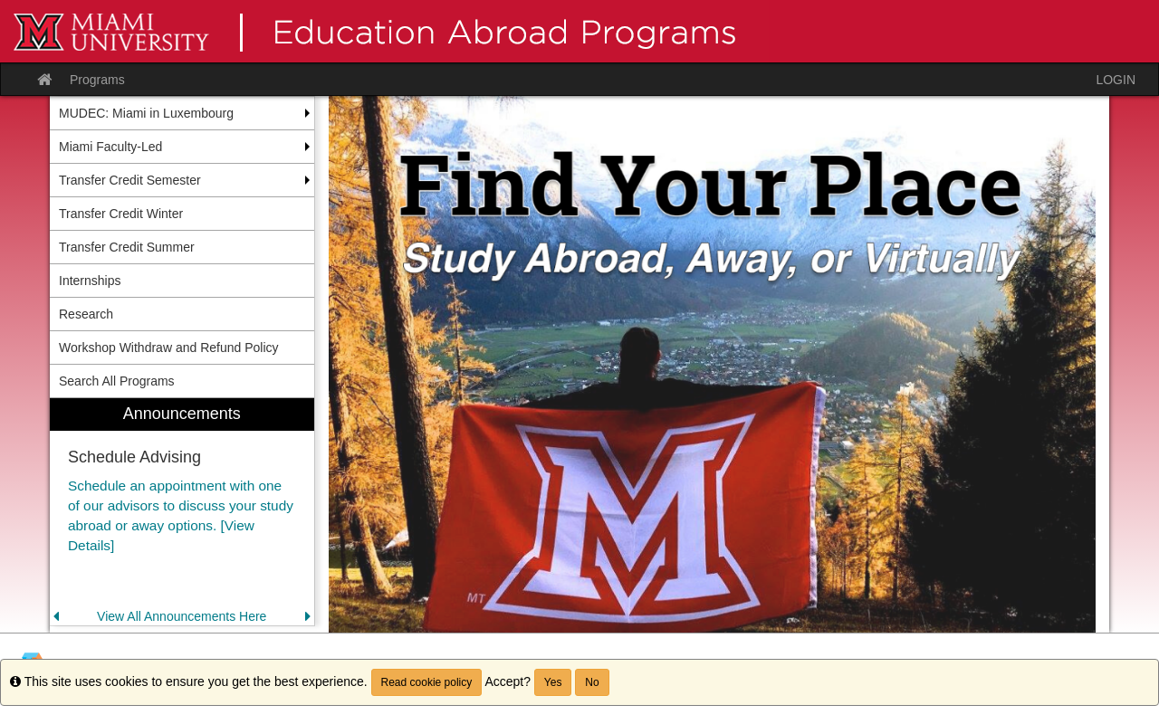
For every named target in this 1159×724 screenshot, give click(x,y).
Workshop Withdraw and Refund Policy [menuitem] (169, 347)
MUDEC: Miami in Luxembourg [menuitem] (146, 113)
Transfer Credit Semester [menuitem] (130, 180)
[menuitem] (182, 511)
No (592, 682)
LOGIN (1115, 79)
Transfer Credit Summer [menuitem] (127, 247)
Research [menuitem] (86, 314)
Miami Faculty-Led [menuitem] (110, 146)
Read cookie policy (427, 682)
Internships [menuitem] (89, 280)
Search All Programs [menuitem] (117, 381)
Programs (97, 79)
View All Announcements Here (181, 616)
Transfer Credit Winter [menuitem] (121, 213)
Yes (553, 682)
